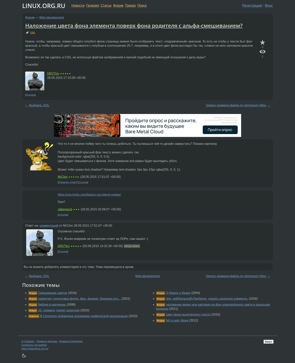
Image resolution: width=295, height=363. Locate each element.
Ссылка (30, 94)
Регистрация (252, 5)
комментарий (49, 225)
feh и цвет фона (177, 320)
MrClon (63, 176)
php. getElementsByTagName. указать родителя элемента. (207, 298)
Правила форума (47, 341)
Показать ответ (67, 182)
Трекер (130, 5)
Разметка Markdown (71, 341)
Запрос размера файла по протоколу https (236, 105)
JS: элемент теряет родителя (58, 310)
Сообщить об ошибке (34, 344)
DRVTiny (53, 73)
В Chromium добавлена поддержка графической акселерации (84, 316)
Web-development (51, 17)
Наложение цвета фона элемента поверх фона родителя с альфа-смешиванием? (134, 25)
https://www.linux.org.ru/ (34, 348)
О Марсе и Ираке (178, 293)
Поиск (142, 5)
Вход (268, 5)
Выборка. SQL (39, 105)
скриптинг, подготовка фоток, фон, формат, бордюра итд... (79, 298)
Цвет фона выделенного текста (188, 314)
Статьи (105, 5)
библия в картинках (52, 304)
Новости (77, 5)
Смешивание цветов (52, 293)
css (32, 32)
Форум (118, 5)
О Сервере (27, 341)
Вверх (268, 341)
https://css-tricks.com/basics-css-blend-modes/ (89, 194)
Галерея (92, 5)
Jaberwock (65, 209)
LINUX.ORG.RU (43, 6)
